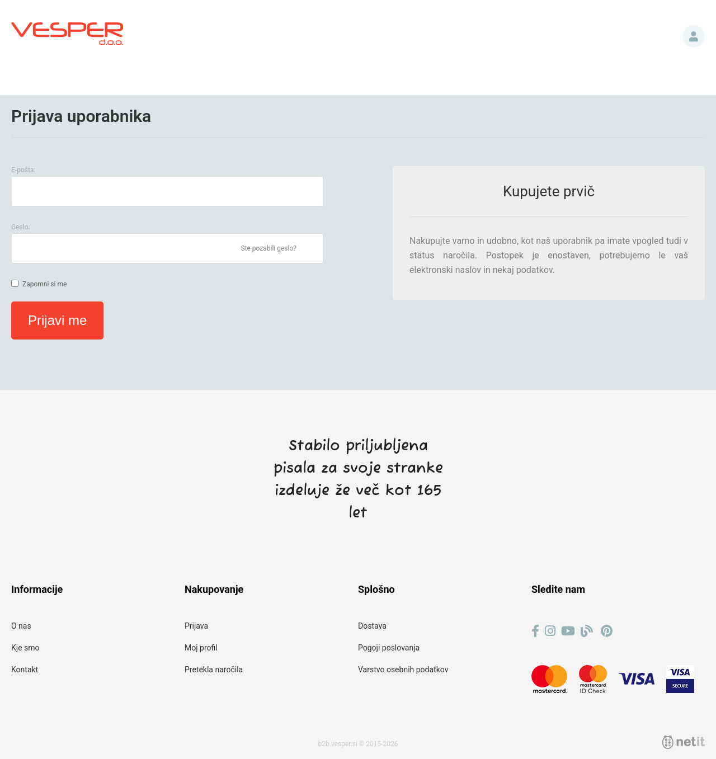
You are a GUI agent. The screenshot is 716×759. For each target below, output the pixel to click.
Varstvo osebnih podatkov (403, 669)
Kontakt (24, 669)
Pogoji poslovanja (389, 647)
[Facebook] (535, 631)
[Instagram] (550, 631)
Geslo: (20, 227)
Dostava (372, 625)
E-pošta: (23, 170)
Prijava (693, 36)
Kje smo (25, 647)
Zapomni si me (44, 284)
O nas (21, 625)
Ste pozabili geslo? (268, 248)
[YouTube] (568, 631)
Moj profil (201, 647)
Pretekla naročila (214, 669)
